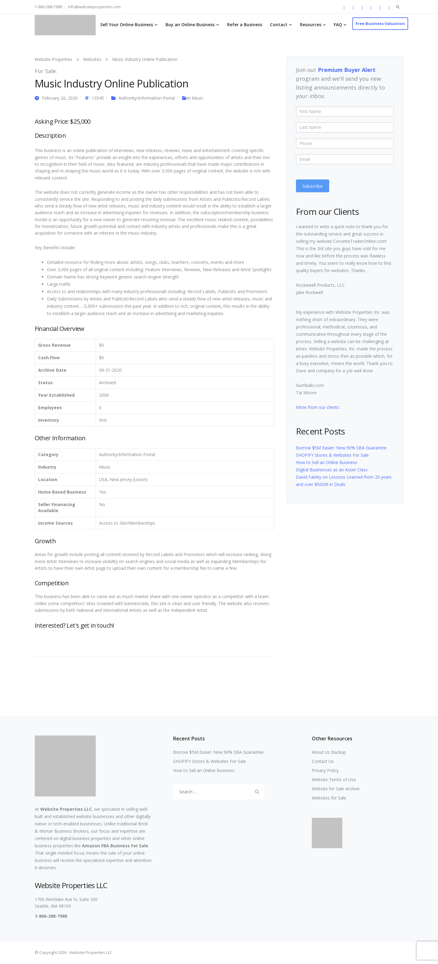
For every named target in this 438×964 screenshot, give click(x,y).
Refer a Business (244, 24)
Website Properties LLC (66, 809)
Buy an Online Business (190, 24)
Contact (278, 24)
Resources (310, 24)
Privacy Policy (325, 770)
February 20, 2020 (60, 98)
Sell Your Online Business (126, 24)
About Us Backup (329, 752)
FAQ (338, 24)
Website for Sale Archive (336, 789)
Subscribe (312, 186)
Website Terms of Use (334, 779)
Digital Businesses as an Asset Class (332, 470)
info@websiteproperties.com (94, 6)
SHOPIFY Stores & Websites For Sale (332, 455)
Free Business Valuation (380, 23)
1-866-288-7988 (48, 6)
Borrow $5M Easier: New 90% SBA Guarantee (341, 448)
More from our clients (317, 407)
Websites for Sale (329, 798)
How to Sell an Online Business (326, 462)
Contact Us (323, 761)
